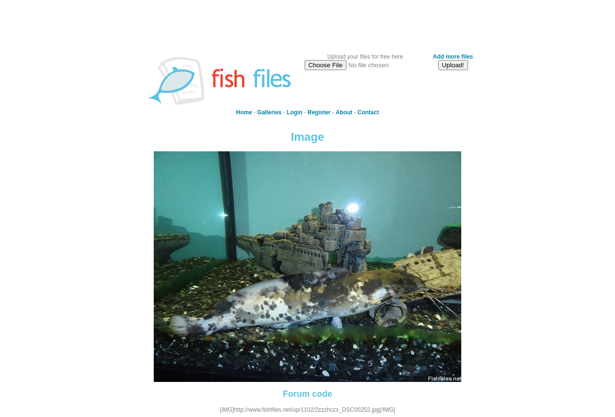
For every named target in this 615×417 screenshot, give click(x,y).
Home (244, 112)
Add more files (453, 56)
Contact (368, 112)
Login (295, 112)
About (344, 112)
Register (319, 112)
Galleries (269, 112)
